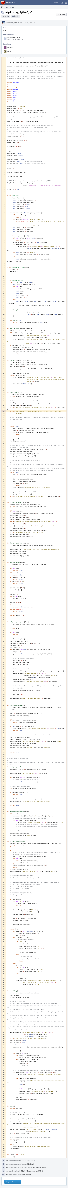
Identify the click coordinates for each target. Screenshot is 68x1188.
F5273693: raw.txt (13, 37)
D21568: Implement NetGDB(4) (32, 1171)
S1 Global (30, 1164)
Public (16, 16)
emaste (9, 47)
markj (9, 51)
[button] (66, 2)
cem (15, 23)
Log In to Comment (12, 1182)
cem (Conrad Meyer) (39, 1167)
